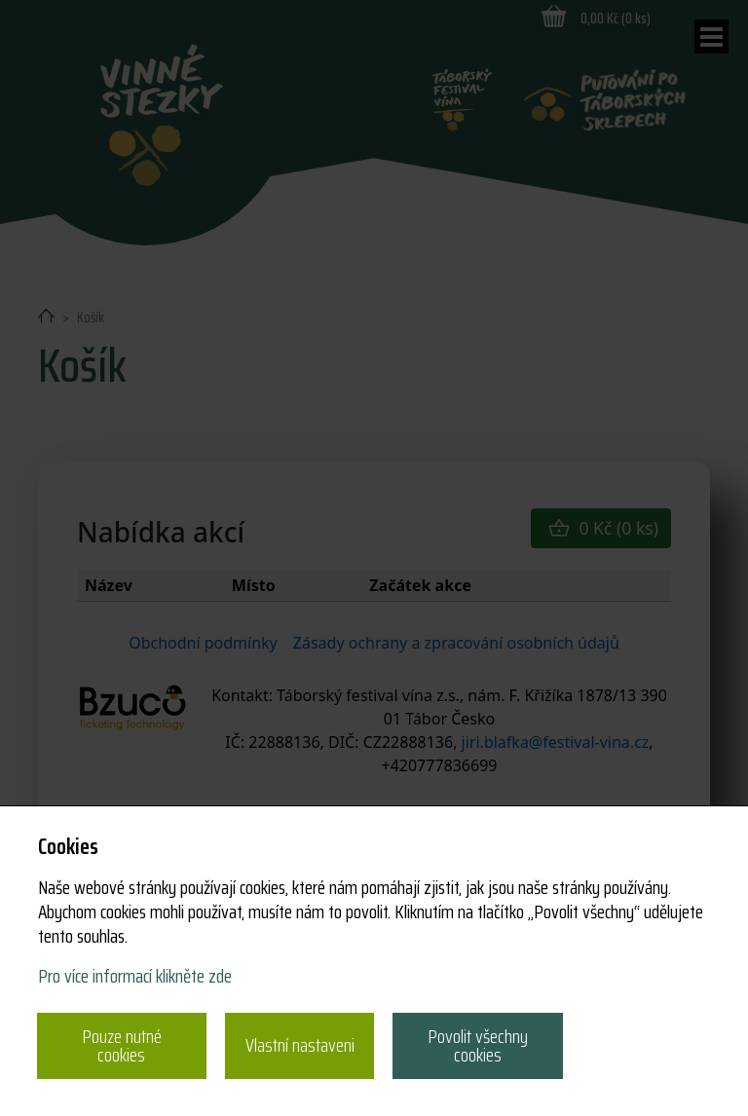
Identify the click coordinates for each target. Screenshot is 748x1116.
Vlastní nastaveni (300, 1045)
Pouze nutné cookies (122, 1045)
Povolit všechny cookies (478, 1045)
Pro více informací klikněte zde (135, 975)
